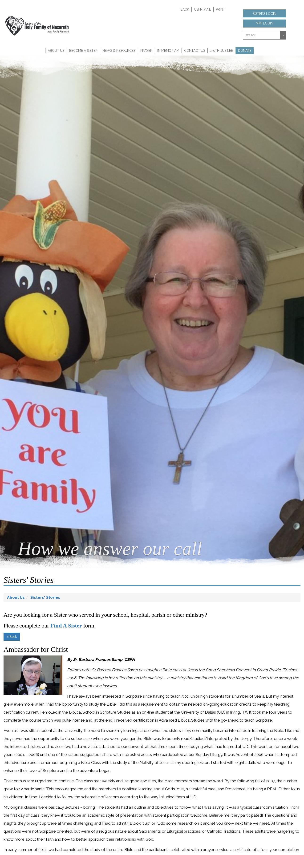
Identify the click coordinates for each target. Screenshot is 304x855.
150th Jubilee (221, 50)
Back (184, 9)
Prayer (146, 50)
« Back (12, 637)
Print (220, 9)
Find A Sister (66, 626)
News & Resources (118, 50)
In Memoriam (168, 50)
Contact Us (194, 50)
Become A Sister (83, 50)
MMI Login (264, 23)
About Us (56, 50)
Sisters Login (264, 14)
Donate (244, 50)
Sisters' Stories (45, 597)
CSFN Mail (202, 9)
